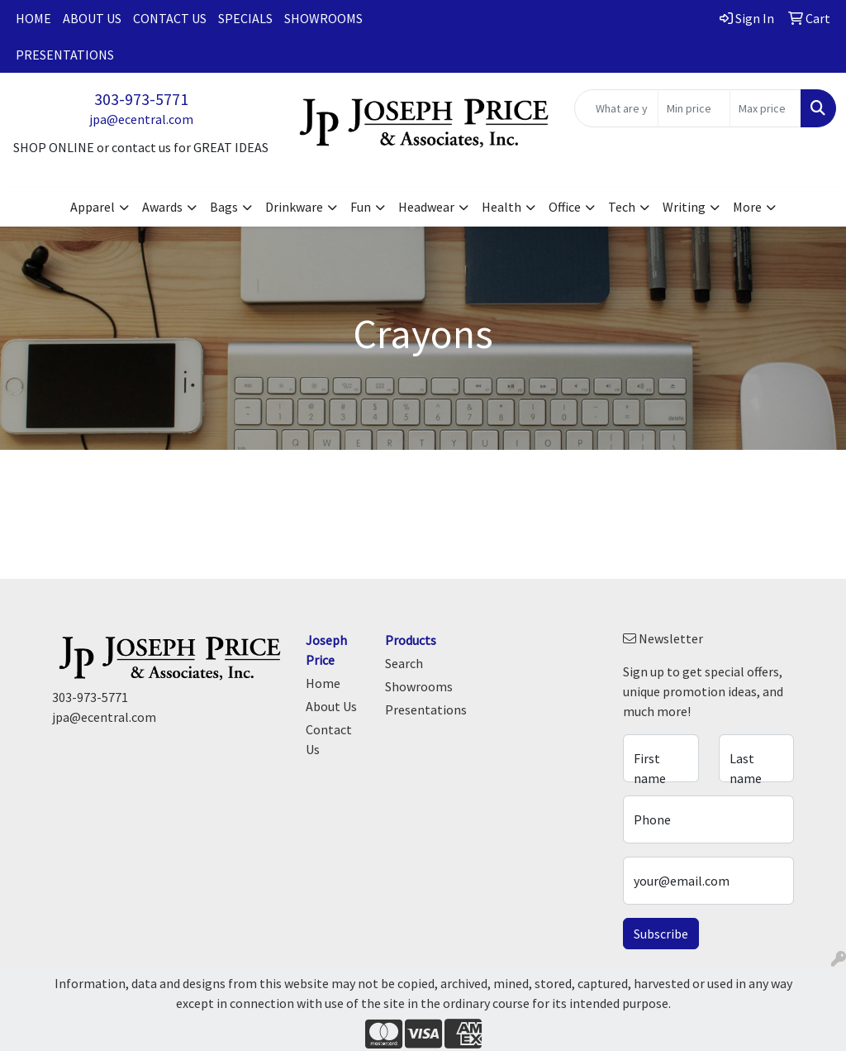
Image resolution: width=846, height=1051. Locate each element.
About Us (92, 18)
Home (33, 18)
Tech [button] (621, 206)
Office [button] (565, 206)
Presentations (65, 54)
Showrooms (323, 18)
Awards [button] (162, 206)
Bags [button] (224, 206)
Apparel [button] (92, 206)
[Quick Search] (616, 108)
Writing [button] (684, 206)
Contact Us (170, 18)
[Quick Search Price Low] (694, 108)
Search (404, 663)
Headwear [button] (426, 206)
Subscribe (661, 933)
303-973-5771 (141, 98)
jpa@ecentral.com (141, 119)
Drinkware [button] (294, 206)
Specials (245, 18)
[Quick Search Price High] (765, 108)
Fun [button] (360, 206)
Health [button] (501, 206)
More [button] (747, 206)
